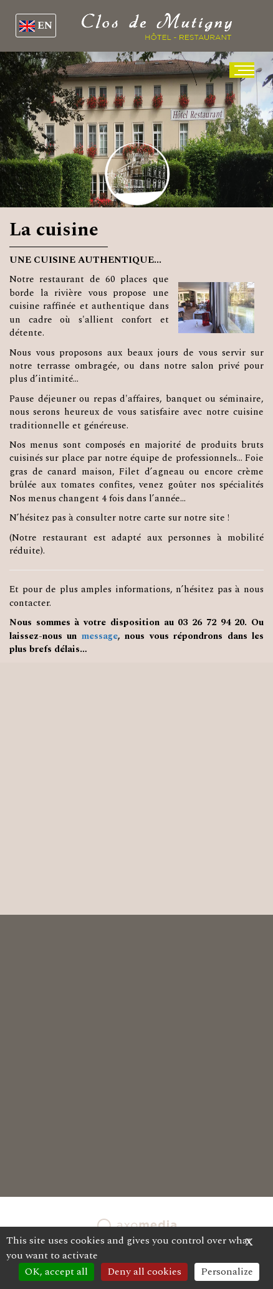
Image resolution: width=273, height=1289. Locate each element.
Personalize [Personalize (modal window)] (227, 1271)
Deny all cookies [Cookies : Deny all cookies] (144, 1271)
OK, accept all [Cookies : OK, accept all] (56, 1271)
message (100, 636)
